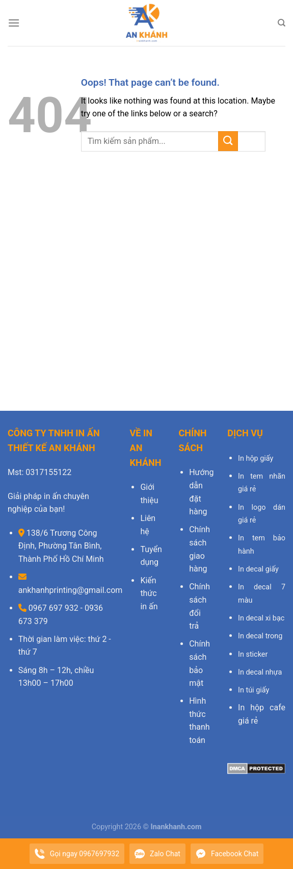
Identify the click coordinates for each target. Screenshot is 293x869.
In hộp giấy (255, 458)
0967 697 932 (52, 608)
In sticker (253, 654)
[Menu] (14, 22)
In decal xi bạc (261, 618)
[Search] (281, 23)
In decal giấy (258, 569)
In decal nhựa (260, 672)
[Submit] (228, 141)
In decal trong (260, 636)
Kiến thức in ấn (148, 593)
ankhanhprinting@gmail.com (70, 590)
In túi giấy (253, 690)
